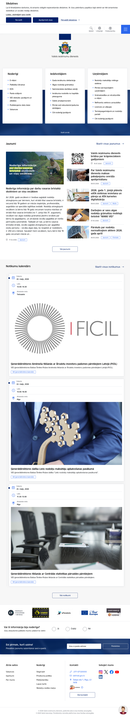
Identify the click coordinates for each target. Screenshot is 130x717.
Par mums (10, 680)
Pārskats (116, 237)
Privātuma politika (44, 676)
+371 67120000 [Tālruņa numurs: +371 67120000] (80, 671)
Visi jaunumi (65, 249)
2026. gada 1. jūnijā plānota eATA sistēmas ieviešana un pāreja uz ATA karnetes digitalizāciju (106, 195)
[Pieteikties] (115, 646)
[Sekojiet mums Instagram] (101, 672)
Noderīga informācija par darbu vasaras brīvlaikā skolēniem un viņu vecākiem (33, 190)
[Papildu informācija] (82, 687)
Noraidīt (18, 20)
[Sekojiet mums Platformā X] (106, 672)
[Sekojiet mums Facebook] (111, 672)
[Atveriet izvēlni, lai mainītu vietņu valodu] (99, 29)
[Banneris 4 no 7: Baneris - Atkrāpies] (65, 612)
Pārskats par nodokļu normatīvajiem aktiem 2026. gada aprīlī (107, 230)
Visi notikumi (65, 595)
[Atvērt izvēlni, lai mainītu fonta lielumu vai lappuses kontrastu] (110, 30)
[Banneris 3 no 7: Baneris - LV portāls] (40, 612)
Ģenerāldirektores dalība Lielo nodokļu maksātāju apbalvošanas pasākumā (52, 468)
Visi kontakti (82, 695)
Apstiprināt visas (46, 20)
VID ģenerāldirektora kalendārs (23, 372)
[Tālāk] (120, 613)
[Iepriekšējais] (10, 613)
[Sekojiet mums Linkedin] (101, 677)
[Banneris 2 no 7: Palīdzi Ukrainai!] (16, 612)
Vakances (10, 671)
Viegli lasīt (40, 671)
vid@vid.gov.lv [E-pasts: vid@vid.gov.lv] (79, 675)
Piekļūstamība (42, 680)
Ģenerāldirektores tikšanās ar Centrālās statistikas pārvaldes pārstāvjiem (52, 573)
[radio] (55, 628)
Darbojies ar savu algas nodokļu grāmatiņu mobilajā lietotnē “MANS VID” (106, 213)
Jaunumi (22, 240)
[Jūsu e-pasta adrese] (84, 646)
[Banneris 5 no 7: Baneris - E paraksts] (89, 612)
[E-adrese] (75, 687)
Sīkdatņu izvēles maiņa (46, 688)
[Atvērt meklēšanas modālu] (91, 30)
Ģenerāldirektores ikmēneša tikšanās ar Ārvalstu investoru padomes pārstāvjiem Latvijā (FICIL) (64, 363)
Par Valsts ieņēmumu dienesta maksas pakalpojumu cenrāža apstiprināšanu (103, 175)
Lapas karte (41, 684)
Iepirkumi (10, 676)
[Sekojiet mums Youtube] (117, 671)
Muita (114, 203)
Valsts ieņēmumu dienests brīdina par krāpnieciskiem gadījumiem (106, 156)
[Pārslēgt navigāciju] (125, 29)
